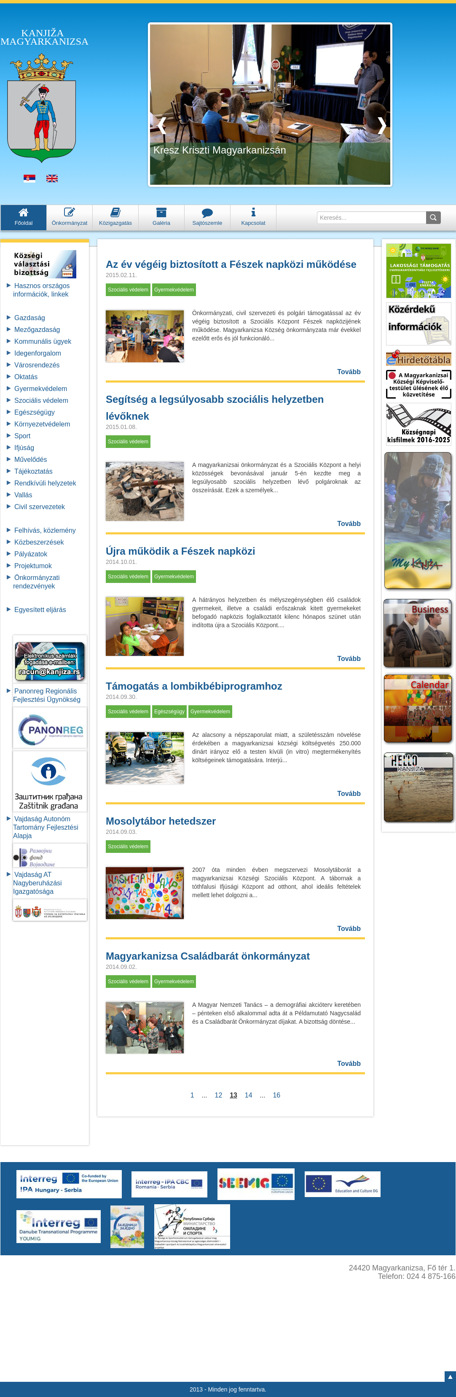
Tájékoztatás (33, 471)
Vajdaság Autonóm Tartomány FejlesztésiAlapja (45, 827)
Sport (22, 436)
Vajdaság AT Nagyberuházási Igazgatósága (37, 883)
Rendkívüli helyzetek (45, 483)
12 (218, 1095)
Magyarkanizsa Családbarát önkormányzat (208, 956)
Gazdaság (29, 317)
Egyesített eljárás (40, 609)
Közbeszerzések (39, 542)
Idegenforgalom (37, 353)
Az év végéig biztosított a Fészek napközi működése (231, 264)
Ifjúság (24, 447)
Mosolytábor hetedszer (161, 821)
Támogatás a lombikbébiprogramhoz (194, 686)
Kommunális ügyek (42, 341)
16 (276, 1095)
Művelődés (30, 459)
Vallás (23, 495)
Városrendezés (37, 365)
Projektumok (33, 565)
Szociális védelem (41, 400)
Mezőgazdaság (37, 329)
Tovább (349, 371)
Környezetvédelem (42, 424)
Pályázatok (30, 554)
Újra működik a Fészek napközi (180, 551)
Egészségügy (34, 412)
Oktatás (26, 376)
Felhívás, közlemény (45, 530)
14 (248, 1095)
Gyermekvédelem (40, 388)
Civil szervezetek (39, 506)
